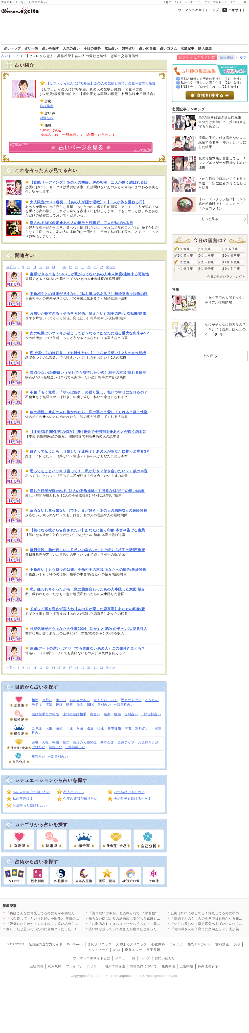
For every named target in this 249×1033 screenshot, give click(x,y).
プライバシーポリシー (83, 966)
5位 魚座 (205, 249)
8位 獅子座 (206, 268)
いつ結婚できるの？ (129, 792)
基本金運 (107, 742)
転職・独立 (61, 742)
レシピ (189, 2)
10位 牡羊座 (231, 255)
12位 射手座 (231, 268)
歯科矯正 (222, 944)
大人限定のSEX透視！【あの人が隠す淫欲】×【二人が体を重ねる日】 (88, 202)
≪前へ (11, 267)
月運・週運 (85, 728)
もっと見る (209, 219)
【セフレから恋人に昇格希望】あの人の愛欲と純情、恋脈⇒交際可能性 (101, 83)
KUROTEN (15, 944)
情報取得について (143, 966)
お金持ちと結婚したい (30, 805)
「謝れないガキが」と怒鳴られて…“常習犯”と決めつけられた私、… (141, 913)
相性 (35, 700)
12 (41, 267)
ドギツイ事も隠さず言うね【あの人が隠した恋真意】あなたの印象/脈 (87, 609)
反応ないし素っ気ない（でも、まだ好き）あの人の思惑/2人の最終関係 (88, 510)
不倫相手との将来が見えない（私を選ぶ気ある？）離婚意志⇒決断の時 (89, 294)
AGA (117, 950)
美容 (237, 944)
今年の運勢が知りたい (80, 798)
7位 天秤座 (206, 262)
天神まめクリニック (131, 944)
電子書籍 (153, 950)
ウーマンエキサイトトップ (198, 10)
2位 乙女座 (185, 255)
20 (89, 267)
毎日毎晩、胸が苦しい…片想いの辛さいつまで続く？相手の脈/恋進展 (87, 550)
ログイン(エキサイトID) (197, 57)
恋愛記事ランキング (188, 109)
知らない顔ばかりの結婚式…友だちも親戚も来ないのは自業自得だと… (143, 918)
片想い (47, 700)
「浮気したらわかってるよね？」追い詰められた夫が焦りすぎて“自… (60, 924)
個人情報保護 (115, 966)
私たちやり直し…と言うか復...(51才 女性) (211, 82)
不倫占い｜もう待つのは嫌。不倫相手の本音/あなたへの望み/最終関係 (88, 570)
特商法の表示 (208, 966)
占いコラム (168, 48)
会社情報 (36, 966)
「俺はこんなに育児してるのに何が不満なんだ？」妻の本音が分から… (61, 913)
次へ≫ (110, 267)
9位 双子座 (230, 249)
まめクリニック (100, 944)
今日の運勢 (92, 48)
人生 (49, 728)
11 (34, 267)
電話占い (111, 48)
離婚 (117, 714)
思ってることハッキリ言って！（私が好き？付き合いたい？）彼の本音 (89, 471)
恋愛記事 (187, 48)
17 (70, 267)
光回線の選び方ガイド (46, 944)
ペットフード (98, 950)
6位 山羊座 (206, 255)
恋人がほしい (73, 792)
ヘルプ (241, 57)
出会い (95, 714)
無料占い (128, 48)
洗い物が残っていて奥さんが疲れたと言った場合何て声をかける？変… (143, 929)
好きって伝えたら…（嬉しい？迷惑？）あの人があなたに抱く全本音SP (89, 451)
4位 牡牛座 (185, 268)
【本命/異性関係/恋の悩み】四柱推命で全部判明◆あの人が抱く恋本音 (88, 432)
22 (101, 267)
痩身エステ (133, 950)
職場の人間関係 (85, 742)
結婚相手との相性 (45, 714)
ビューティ (203, 2)
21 (95, 267)
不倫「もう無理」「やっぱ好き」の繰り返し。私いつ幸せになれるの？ (89, 392)
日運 (100, 728)
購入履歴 (205, 48)
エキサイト (236, 10)
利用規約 (54, 966)
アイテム (176, 944)
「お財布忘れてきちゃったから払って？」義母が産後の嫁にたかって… (143, 924)
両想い (61, 700)
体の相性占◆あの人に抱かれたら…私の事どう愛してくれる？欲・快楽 (89, 412)
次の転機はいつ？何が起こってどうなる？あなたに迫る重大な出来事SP (89, 333)
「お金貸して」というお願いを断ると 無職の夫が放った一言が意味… (59, 918)
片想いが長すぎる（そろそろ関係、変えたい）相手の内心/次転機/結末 (88, 313)
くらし (178, 2)
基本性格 (114, 728)
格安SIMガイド (199, 944)
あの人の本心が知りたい (31, 792)
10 (28, 267)
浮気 (49, 704)
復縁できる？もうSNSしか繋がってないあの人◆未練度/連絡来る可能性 (89, 274)
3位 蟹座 (184, 262)
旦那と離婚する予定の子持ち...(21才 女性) (211, 79)
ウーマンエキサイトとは (91, 958)
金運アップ (126, 742)
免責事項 (168, 966)
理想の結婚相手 (74, 714)
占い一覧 (31, 48)
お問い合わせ (165, 958)
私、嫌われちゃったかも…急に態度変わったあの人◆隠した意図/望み (87, 589)
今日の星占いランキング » (226, 276)
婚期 (107, 714)
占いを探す (50, 48)
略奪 (69, 704)
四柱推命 (47, 106)
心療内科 (158, 944)
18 (76, 267)
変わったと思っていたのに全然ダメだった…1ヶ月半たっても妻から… (60, 929)
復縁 (59, 704)
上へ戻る (209, 356)
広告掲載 (186, 966)
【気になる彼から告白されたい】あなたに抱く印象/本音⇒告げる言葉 (87, 530)
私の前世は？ (23, 798)
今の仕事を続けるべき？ (132, 798)
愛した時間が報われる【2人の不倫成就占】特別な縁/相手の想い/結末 (87, 491)
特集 (175, 289)
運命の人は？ (131, 700)
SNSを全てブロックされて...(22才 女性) (209, 86)
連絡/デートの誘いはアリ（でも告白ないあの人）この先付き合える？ (87, 648)
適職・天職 (40, 742)
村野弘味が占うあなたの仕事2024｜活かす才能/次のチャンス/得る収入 (88, 629)
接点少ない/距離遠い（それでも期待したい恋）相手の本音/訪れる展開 (88, 373)
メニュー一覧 (238, 2)
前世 (128, 728)
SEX (90, 704)
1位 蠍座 (184, 249)
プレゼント (220, 2)
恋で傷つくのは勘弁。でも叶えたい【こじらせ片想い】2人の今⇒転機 (88, 353)
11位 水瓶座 (231, 262)
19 (82, 267)
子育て (167, 2)
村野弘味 (47, 118)
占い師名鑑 (147, 48)
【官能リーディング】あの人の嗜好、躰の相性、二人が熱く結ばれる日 (89, 182)
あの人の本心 (80, 700)
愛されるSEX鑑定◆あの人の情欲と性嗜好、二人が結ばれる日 (81, 223)
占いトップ (12, 48)
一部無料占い (124, 704)
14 (53, 267)
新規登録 (226, 57)
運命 (59, 728)
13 (47, 267)
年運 (69, 728)
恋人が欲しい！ (106, 700)
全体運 (37, 728)
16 (64, 267)
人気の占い (71, 48)
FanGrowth (75, 944)
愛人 (80, 704)
